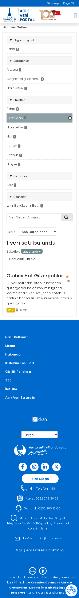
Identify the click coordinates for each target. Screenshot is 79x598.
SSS (8, 380)
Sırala (11, 232)
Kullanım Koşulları (19, 363)
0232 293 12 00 (49, 508)
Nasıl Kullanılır (16, 337)
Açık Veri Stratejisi (20, 397)
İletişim (11, 389)
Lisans (10, 345)
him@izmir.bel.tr (50, 538)
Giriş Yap (53, 3)
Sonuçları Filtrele (22, 258)
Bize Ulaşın (40, 478)
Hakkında (13, 354)
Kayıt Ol (68, 3)
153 (52, 488)
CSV (10, 310)
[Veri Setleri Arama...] (34, 217)
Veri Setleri (19, 27)
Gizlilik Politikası (18, 371)
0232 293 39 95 (47, 498)
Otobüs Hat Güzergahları (35, 275)
